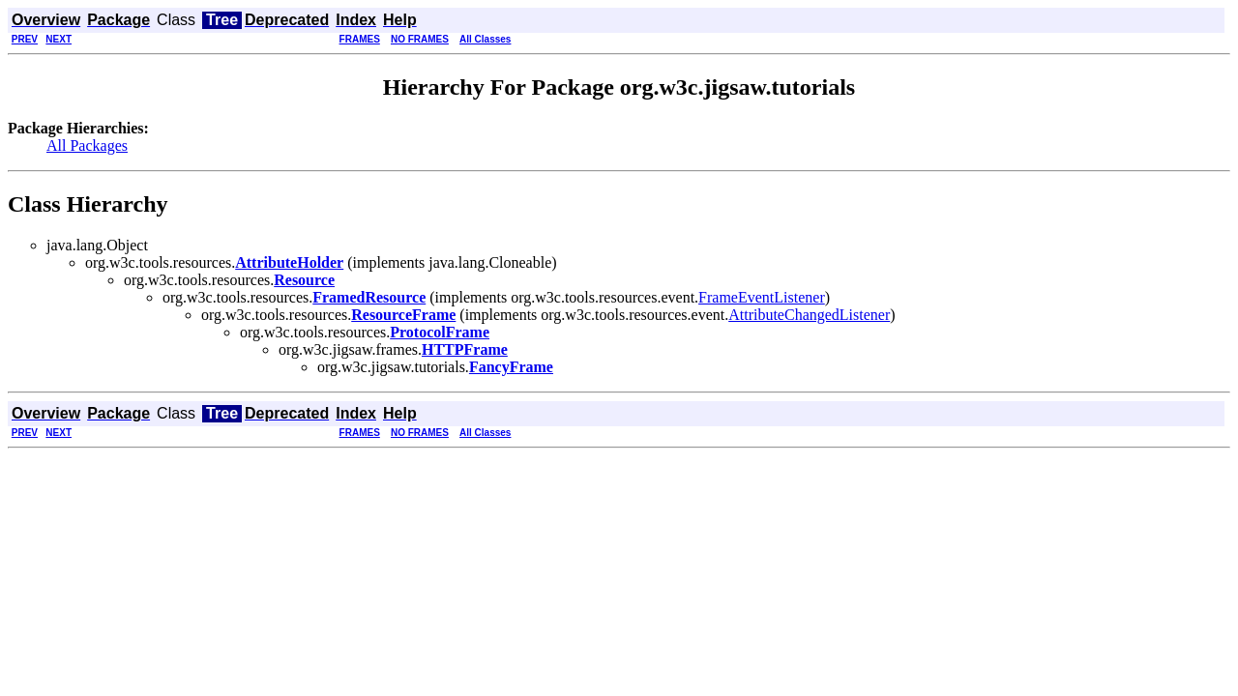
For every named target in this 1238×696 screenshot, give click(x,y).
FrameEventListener (761, 297)
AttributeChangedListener (809, 314)
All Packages (87, 145)
